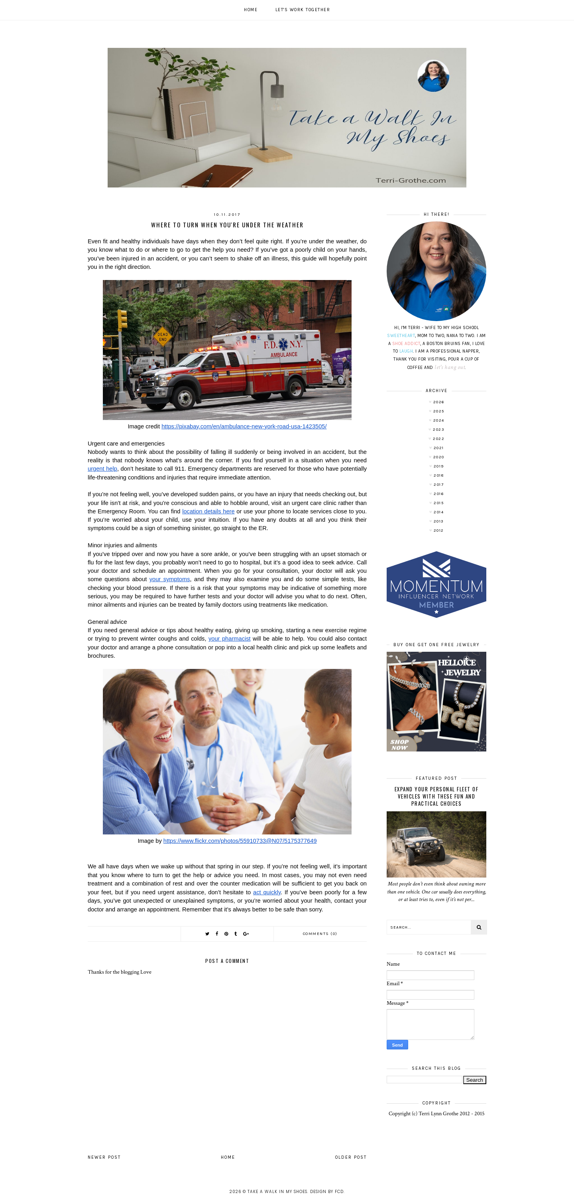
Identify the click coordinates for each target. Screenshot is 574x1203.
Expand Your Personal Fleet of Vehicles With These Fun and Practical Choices (437, 796)
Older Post (351, 1157)
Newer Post (104, 1157)
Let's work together (302, 9)
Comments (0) (320, 933)
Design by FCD (327, 1192)
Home (251, 9)
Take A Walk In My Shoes (277, 1192)
